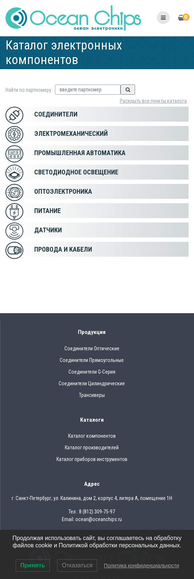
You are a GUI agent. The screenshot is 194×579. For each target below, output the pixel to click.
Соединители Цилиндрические (92, 383)
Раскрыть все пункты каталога (153, 101)
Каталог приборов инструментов (91, 459)
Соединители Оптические (91, 348)
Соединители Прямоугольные (92, 360)
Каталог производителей (92, 447)
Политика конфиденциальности (141, 565)
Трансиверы (92, 395)
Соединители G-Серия (91, 372)
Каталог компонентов (92, 436)
